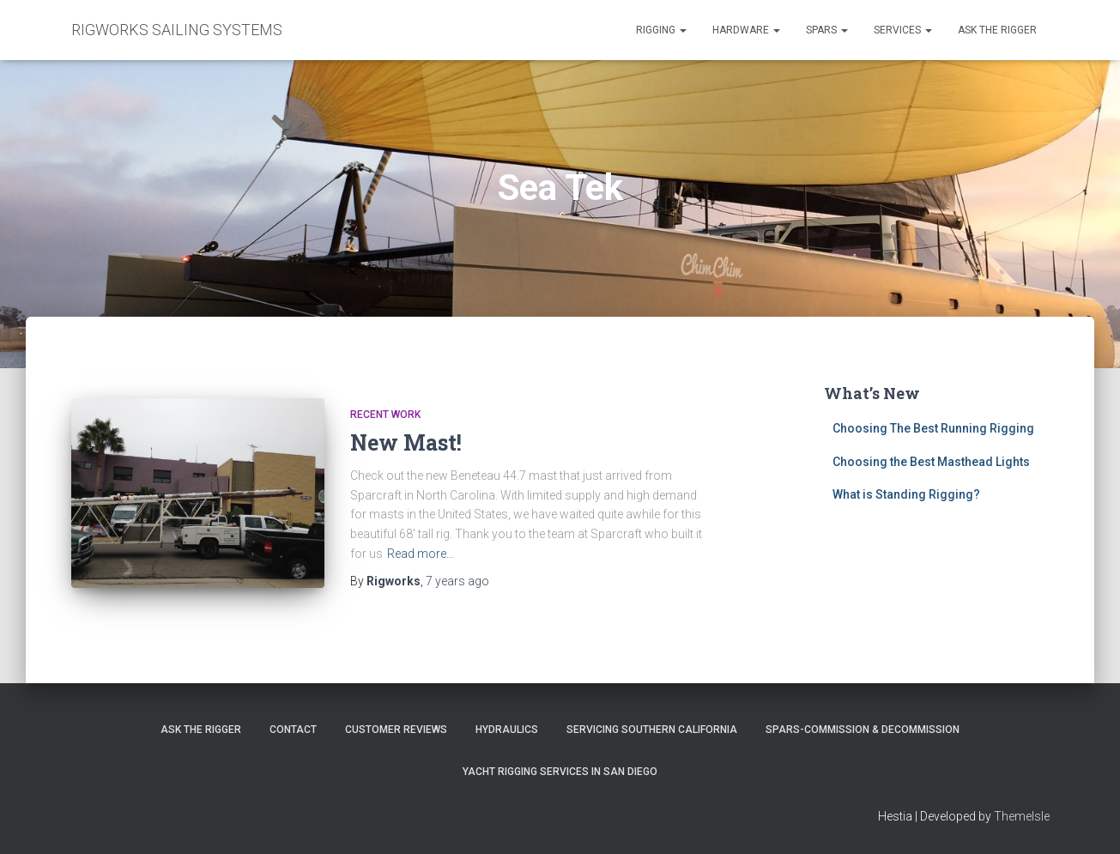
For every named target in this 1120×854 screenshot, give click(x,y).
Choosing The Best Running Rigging (933, 428)
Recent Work (385, 415)
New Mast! (406, 442)
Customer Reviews (396, 730)
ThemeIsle (1022, 816)
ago (457, 581)
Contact (293, 730)
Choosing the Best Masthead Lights (931, 462)
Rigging (661, 30)
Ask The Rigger (200, 730)
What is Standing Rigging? (906, 494)
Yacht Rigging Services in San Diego (560, 772)
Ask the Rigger (997, 30)
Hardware (746, 30)
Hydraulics (506, 730)
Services (903, 30)
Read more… (420, 553)
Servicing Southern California (651, 730)
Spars (827, 30)
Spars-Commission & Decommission (863, 730)
